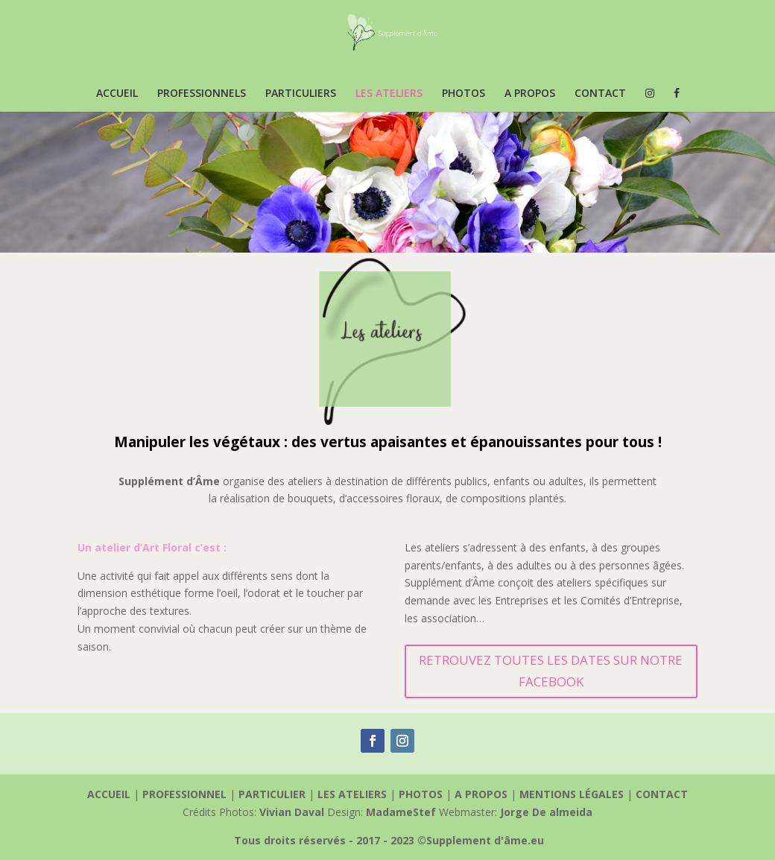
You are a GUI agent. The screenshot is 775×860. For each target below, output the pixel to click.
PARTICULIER (273, 794)
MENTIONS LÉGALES (573, 794)
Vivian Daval (291, 812)
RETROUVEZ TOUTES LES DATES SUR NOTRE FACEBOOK (551, 670)
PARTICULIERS (300, 94)
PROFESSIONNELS (201, 94)
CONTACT (600, 94)
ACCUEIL (117, 94)
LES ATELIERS (389, 94)
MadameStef (401, 812)
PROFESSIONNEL (186, 794)
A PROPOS (529, 94)
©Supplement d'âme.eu (480, 840)
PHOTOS (463, 94)
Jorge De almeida (546, 812)
